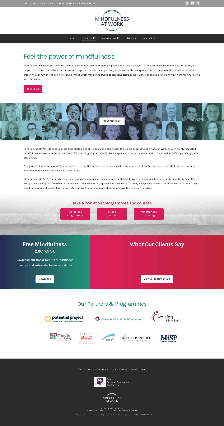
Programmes (102, 370)
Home (80, 370)
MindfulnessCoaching (149, 213)
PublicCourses (112, 213)
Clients (114, 370)
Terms (143, 370)
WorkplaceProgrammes (75, 213)
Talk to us (33, 88)
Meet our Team (112, 121)
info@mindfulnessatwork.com (80, 3)
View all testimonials (157, 278)
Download (45, 278)
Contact (124, 370)
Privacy (134, 370)
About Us (89, 370)
